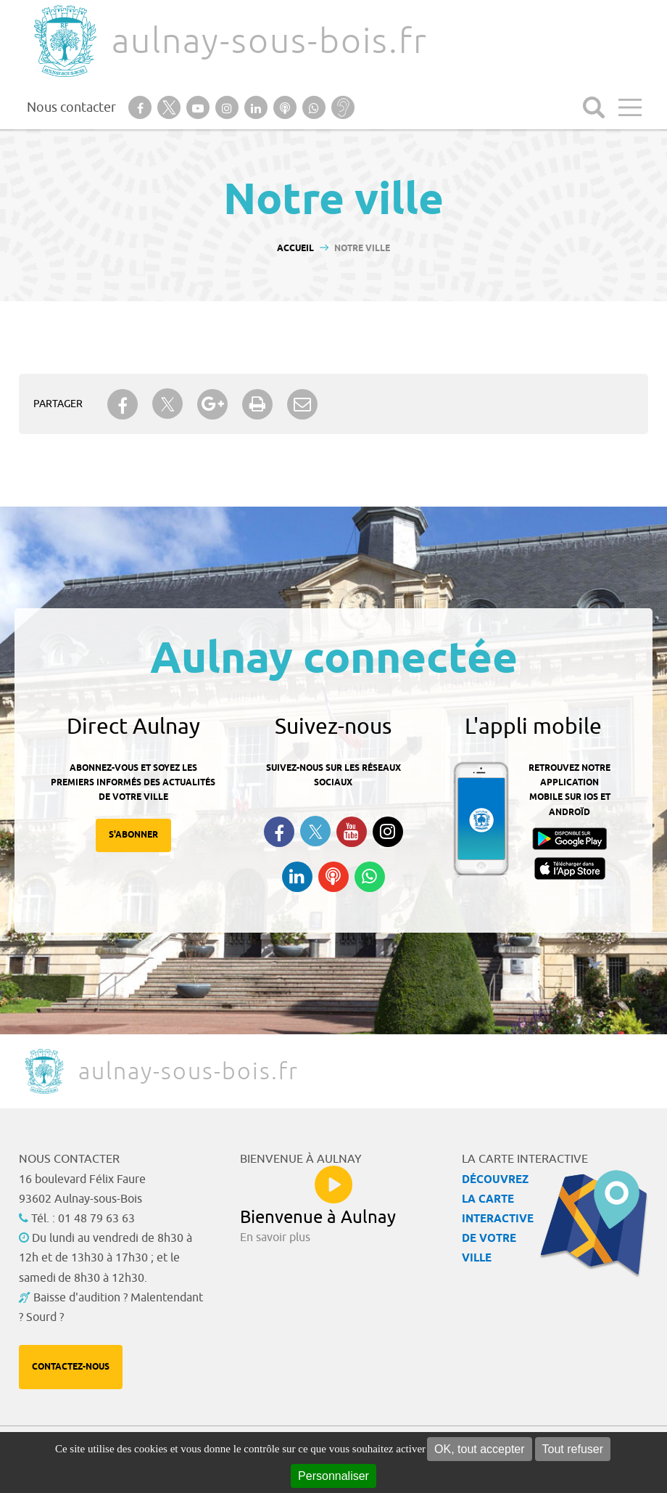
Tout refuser (572, 1449)
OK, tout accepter (479, 1449)
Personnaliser (333, 1476)
